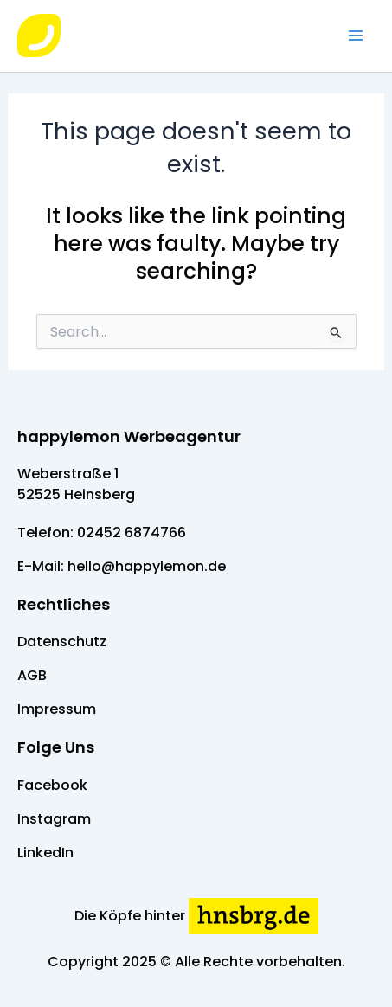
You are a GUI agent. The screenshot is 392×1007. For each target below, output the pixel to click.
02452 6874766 (131, 532)
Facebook (52, 785)
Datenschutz (61, 641)
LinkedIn (45, 853)
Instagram (54, 819)
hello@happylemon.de (146, 566)
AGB (32, 675)
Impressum (56, 709)
